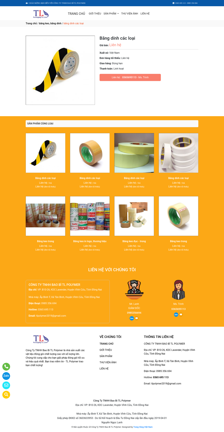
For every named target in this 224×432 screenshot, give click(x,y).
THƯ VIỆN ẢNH (129, 13)
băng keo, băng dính (50, 23)
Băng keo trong (45, 241)
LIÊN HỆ (145, 13)
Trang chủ (31, 23)
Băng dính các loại (45, 178)
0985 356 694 (48, 303)
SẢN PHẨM (110, 13)
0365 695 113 (45, 309)
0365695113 (129, 77)
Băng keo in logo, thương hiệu (89, 241)
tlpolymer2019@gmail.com (51, 315)
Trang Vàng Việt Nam (142, 427)
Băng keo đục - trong (134, 241)
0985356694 (134, 312)
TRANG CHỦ (76, 14)
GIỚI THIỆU (95, 13)
